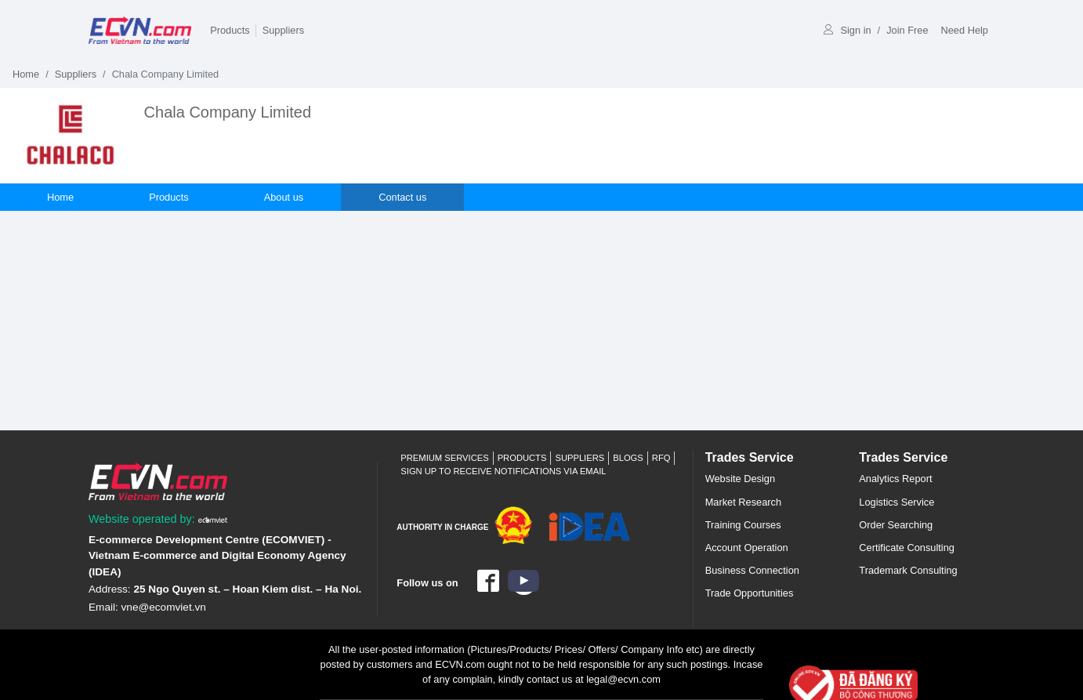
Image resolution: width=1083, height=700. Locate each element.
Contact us (402, 197)
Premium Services (444, 457)
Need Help (964, 30)
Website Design (740, 478)
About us (284, 197)
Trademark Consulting (908, 570)
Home (26, 74)
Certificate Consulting (906, 547)
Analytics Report (895, 478)
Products (230, 30)
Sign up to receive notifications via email (503, 471)
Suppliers (283, 30)
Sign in (847, 30)
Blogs (628, 457)
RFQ (661, 457)
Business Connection (752, 570)
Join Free (907, 30)
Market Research (743, 502)
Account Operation (746, 547)
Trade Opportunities (749, 593)
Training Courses (743, 525)
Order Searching (896, 525)
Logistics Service (896, 502)
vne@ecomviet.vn (163, 607)
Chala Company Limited (227, 112)
